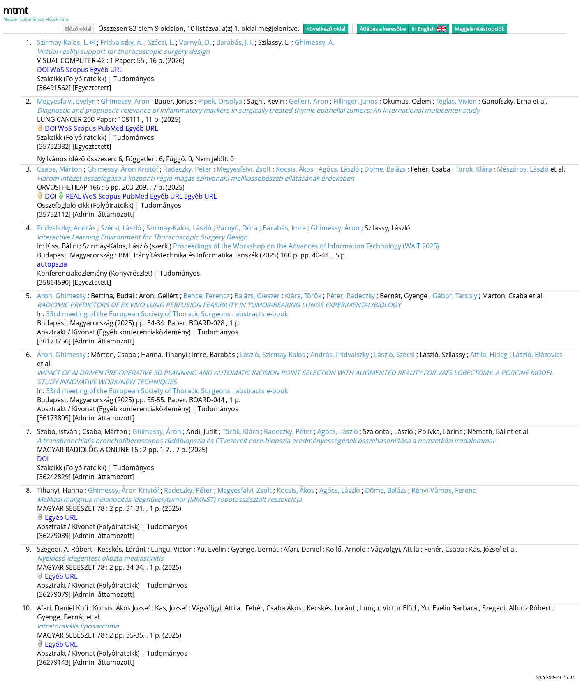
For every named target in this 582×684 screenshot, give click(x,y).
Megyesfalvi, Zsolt (244, 169)
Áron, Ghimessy (61, 295)
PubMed (111, 128)
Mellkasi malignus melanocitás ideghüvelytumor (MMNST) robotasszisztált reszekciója (169, 499)
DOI (43, 69)
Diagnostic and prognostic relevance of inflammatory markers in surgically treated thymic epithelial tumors (258, 110)
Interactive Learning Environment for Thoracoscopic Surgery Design (142, 236)
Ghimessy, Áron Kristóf (122, 169)
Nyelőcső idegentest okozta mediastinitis (100, 558)
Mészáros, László (523, 169)
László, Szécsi (394, 354)
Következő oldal (325, 28)
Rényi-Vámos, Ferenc (443, 490)
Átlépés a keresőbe (383, 28)
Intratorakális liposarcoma (78, 626)
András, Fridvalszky (339, 354)
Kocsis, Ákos (295, 169)
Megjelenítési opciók (479, 28)
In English (428, 28)
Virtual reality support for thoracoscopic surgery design (123, 51)
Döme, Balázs (385, 169)
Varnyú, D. (195, 42)
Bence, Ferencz (206, 295)
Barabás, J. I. (234, 42)
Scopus (78, 69)
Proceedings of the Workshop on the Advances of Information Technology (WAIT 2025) (306, 245)
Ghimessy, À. (314, 42)
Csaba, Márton (59, 169)
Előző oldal (78, 28)
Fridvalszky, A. (121, 42)
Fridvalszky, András (66, 227)
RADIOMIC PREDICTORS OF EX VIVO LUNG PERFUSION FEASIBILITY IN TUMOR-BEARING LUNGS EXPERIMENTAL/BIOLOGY (219, 304)
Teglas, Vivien (456, 101)
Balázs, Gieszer (257, 295)
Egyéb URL (106, 69)
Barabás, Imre (284, 227)
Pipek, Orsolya (220, 101)
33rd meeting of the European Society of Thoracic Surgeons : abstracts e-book (167, 313)
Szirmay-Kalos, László (179, 227)
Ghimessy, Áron (335, 227)
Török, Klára (473, 169)
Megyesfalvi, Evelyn (66, 101)
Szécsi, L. (161, 42)
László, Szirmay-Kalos (272, 354)
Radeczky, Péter (187, 169)
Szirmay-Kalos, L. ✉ (66, 42)
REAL (74, 196)
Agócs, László (339, 169)
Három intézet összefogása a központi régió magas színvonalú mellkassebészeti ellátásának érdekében (195, 178)
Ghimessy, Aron (125, 101)
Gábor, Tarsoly (454, 295)
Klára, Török (303, 295)
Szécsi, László (121, 227)
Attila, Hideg (489, 354)
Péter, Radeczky (350, 295)
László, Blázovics (538, 354)
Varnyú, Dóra (237, 227)
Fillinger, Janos (355, 101)
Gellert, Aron (308, 101)
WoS (58, 69)
